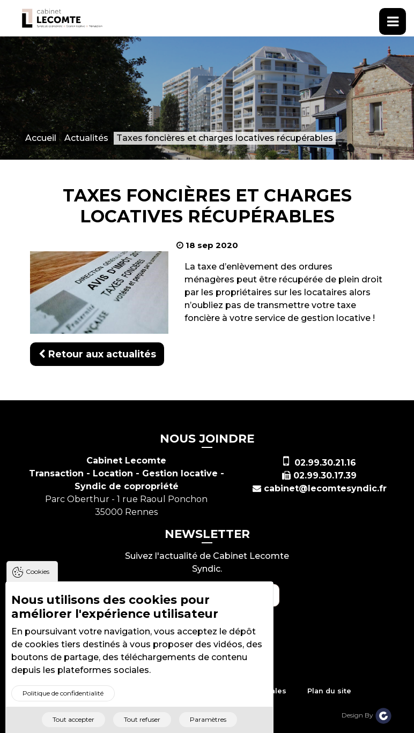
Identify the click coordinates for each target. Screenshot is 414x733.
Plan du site (329, 691)
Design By (367, 715)
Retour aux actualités (97, 354)
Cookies (37, 580)
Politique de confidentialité (63, 702)
